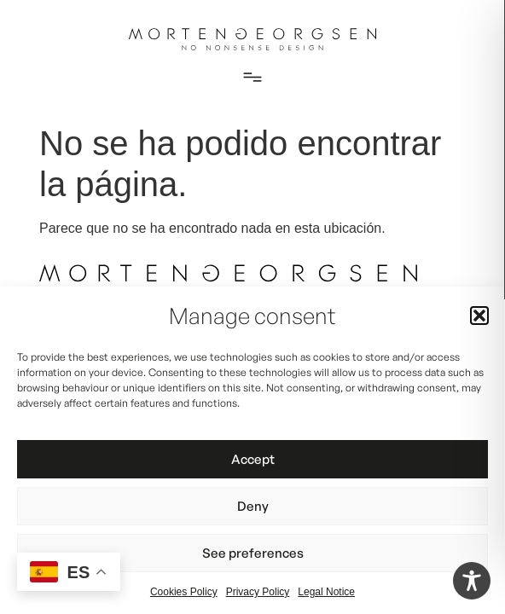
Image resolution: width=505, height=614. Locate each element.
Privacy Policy (258, 592)
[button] (479, 315)
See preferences (253, 553)
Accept (253, 459)
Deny (253, 506)
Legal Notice (326, 592)
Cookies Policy (184, 592)
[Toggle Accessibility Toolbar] (471, 580)
